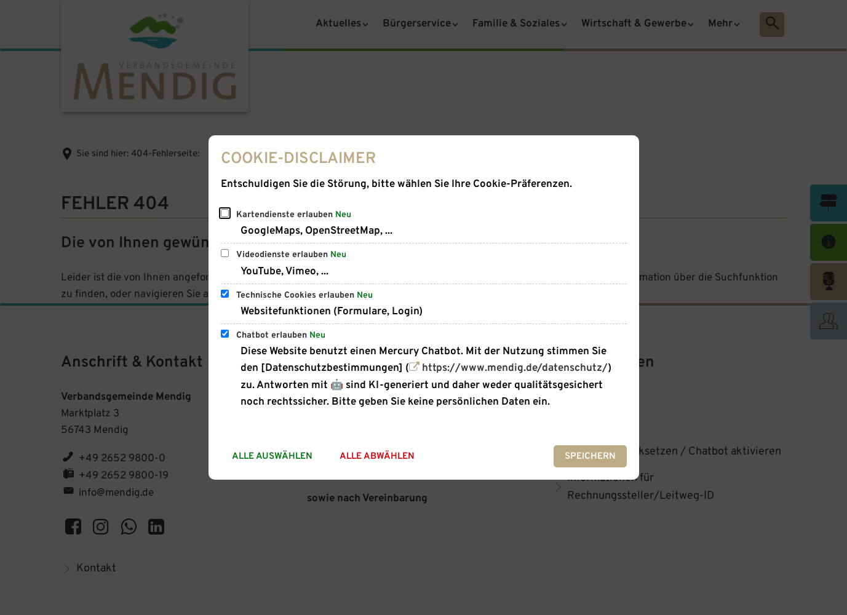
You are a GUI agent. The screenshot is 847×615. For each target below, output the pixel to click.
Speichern (590, 456)
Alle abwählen (377, 456)
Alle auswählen (272, 456)
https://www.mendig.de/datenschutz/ (515, 368)
